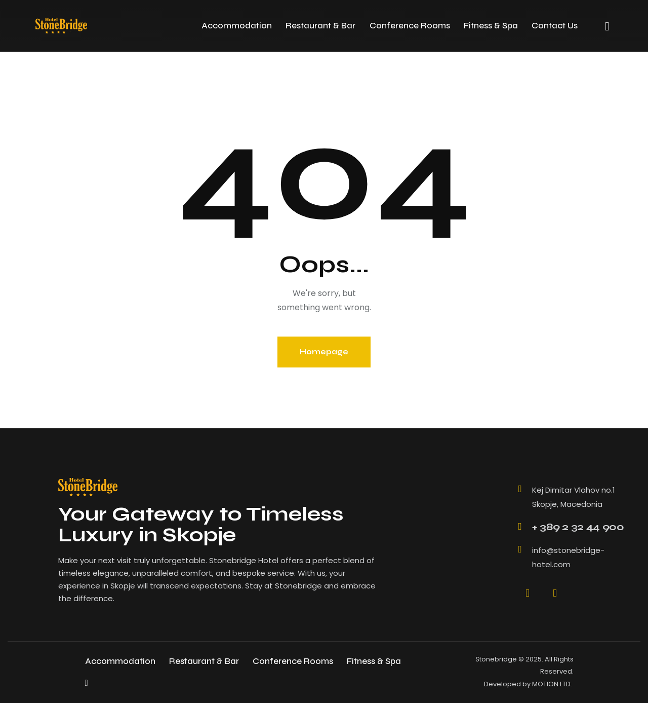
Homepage (324, 351)
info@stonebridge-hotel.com (568, 557)
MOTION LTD (551, 684)
